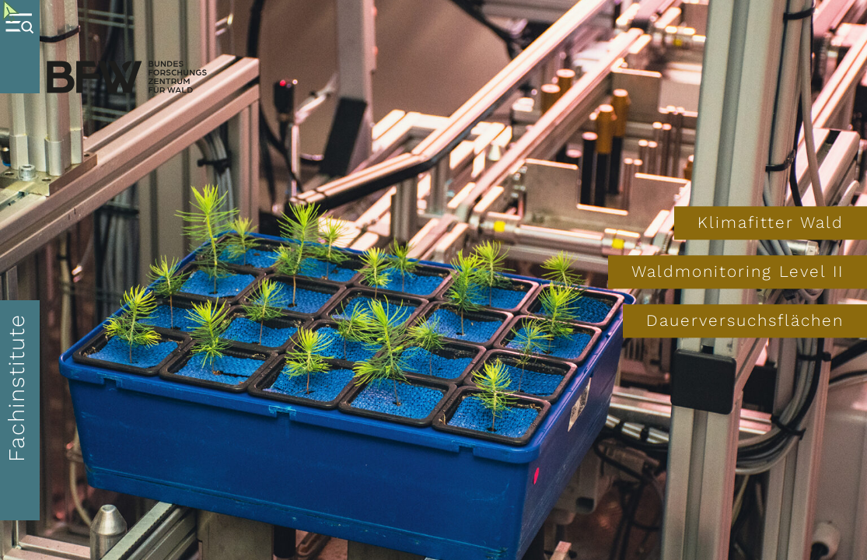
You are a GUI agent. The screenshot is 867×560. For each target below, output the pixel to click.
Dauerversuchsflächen (745, 321)
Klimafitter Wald (770, 222)
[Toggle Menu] (20, 46)
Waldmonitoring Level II (737, 271)
